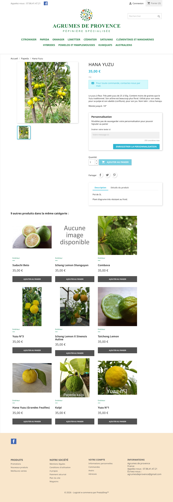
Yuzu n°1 (103, 407)
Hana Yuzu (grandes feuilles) (31, 407)
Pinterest (114, 175)
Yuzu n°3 (18, 336)
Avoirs (91, 470)
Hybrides (49, 45)
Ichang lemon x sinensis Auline (71, 337)
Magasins (54, 481)
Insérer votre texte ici (101, 129)
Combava (104, 265)
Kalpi (58, 407)
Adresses (93, 474)
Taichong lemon (108, 336)
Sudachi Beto (20, 265)
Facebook (13, 441)
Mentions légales (57, 464)
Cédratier (90, 39)
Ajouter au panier (115, 162)
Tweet (107, 175)
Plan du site (55, 478)
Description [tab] (100, 187)
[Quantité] (92, 162)
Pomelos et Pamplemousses (76, 45)
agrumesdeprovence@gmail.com (144, 474)
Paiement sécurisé (58, 474)
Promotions (16, 464)
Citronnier (28, 39)
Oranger (58, 39)
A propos (54, 471)
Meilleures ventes (19, 471)
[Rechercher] (145, 16)
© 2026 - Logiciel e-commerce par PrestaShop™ (86, 492)
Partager (100, 175)
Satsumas (106, 39)
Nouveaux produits (19, 467)
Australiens (124, 45)
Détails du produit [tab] (120, 187)
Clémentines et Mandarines (135, 39)
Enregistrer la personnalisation (136, 146)
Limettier (74, 39)
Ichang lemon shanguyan (71, 265)
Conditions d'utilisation (60, 467)
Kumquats (105, 45)
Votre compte (97, 459)
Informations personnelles (101, 463)
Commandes (94, 467)
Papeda (44, 39)
